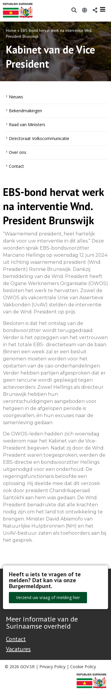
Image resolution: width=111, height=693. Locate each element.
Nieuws (16, 97)
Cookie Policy (83, 666)
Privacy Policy (52, 666)
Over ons (17, 152)
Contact (16, 166)
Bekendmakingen (25, 110)
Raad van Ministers (27, 124)
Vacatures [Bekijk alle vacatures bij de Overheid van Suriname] (18, 649)
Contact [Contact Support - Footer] (16, 639)
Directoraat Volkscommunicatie (39, 138)
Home (11, 30)
